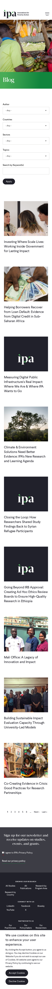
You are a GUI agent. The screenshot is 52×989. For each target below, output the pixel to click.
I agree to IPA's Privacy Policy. (18, 852)
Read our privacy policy (13, 860)
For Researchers (41, 926)
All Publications (25, 887)
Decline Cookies (17, 981)
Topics (6, 150)
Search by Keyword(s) (13, 165)
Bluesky (41, 906)
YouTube (10, 910)
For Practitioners (10, 926)
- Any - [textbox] (8, 111)
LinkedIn (10, 906)
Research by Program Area (41, 887)
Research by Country (10, 893)
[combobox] (26, 110)
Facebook (25, 906)
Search (41, 14)
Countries (7, 119)
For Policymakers (26, 926)
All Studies (10, 886)
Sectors (6, 135)
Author (6, 104)
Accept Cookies (17, 972)
